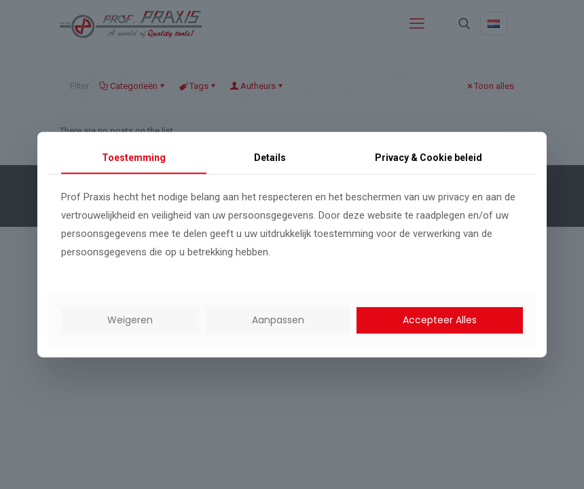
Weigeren (130, 320)
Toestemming (134, 157)
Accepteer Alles (440, 320)
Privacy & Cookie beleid (428, 157)
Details (270, 157)
